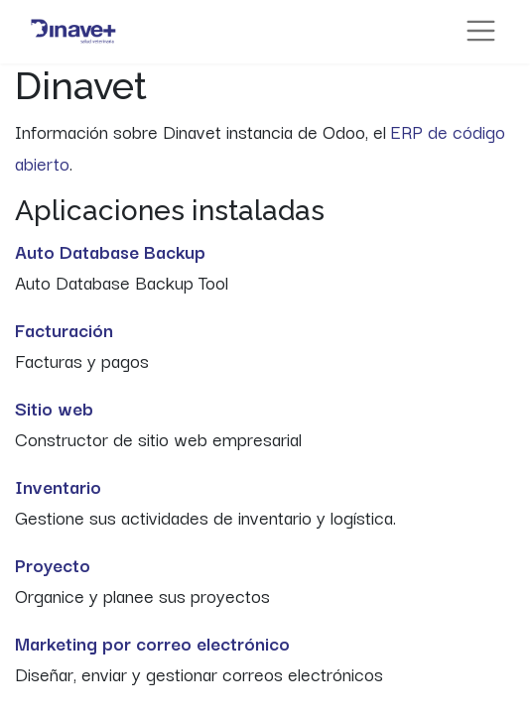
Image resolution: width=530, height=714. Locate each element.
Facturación (64, 329)
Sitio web (54, 407)
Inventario (58, 486)
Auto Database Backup (110, 251)
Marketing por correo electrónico (152, 642)
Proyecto (52, 564)
